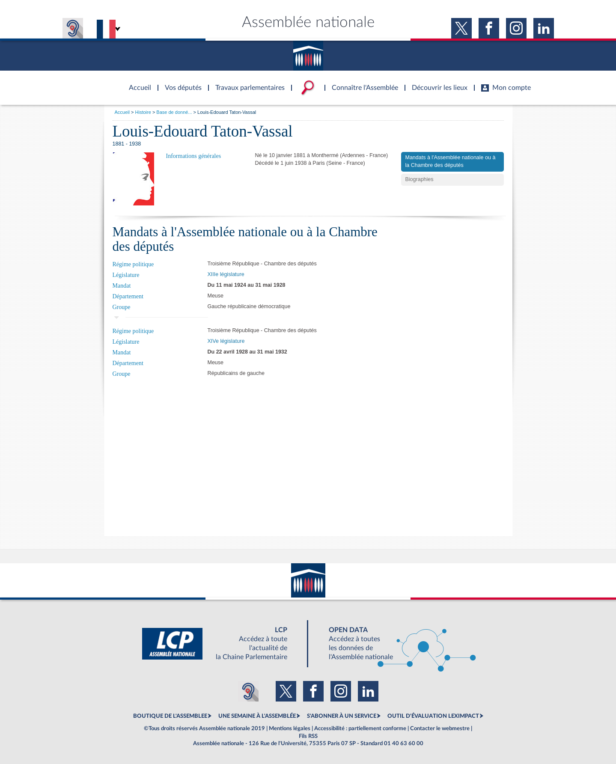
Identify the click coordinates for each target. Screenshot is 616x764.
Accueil (122, 112)
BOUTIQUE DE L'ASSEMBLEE (170, 716)
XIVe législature (226, 341)
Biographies (419, 179)
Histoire (143, 112)
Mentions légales (289, 728)
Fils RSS (308, 736)
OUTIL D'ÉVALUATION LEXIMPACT (433, 716)
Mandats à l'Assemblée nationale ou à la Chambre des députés (450, 161)
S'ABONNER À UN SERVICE (341, 716)
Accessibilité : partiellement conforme (360, 728)
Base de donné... (174, 112)
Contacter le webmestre (440, 728)
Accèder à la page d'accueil (137, 82)
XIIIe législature (226, 274)
